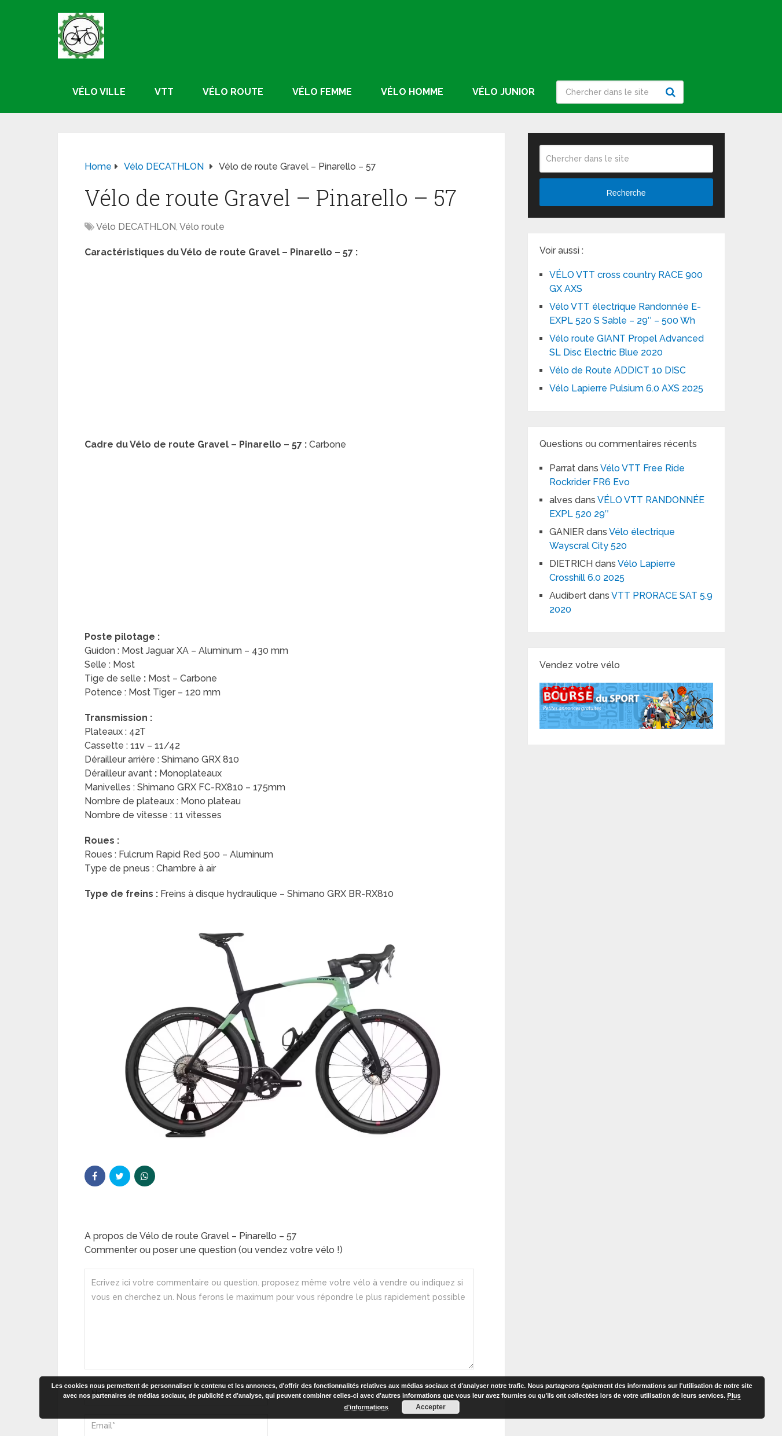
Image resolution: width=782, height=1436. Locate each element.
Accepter (430, 1407)
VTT (164, 91)
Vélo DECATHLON (136, 226)
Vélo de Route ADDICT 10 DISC (617, 370)
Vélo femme (322, 91)
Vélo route (233, 91)
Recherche (672, 92)
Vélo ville (99, 91)
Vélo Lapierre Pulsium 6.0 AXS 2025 (626, 388)
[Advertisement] (281, 352)
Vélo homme (412, 91)
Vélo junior (503, 91)
